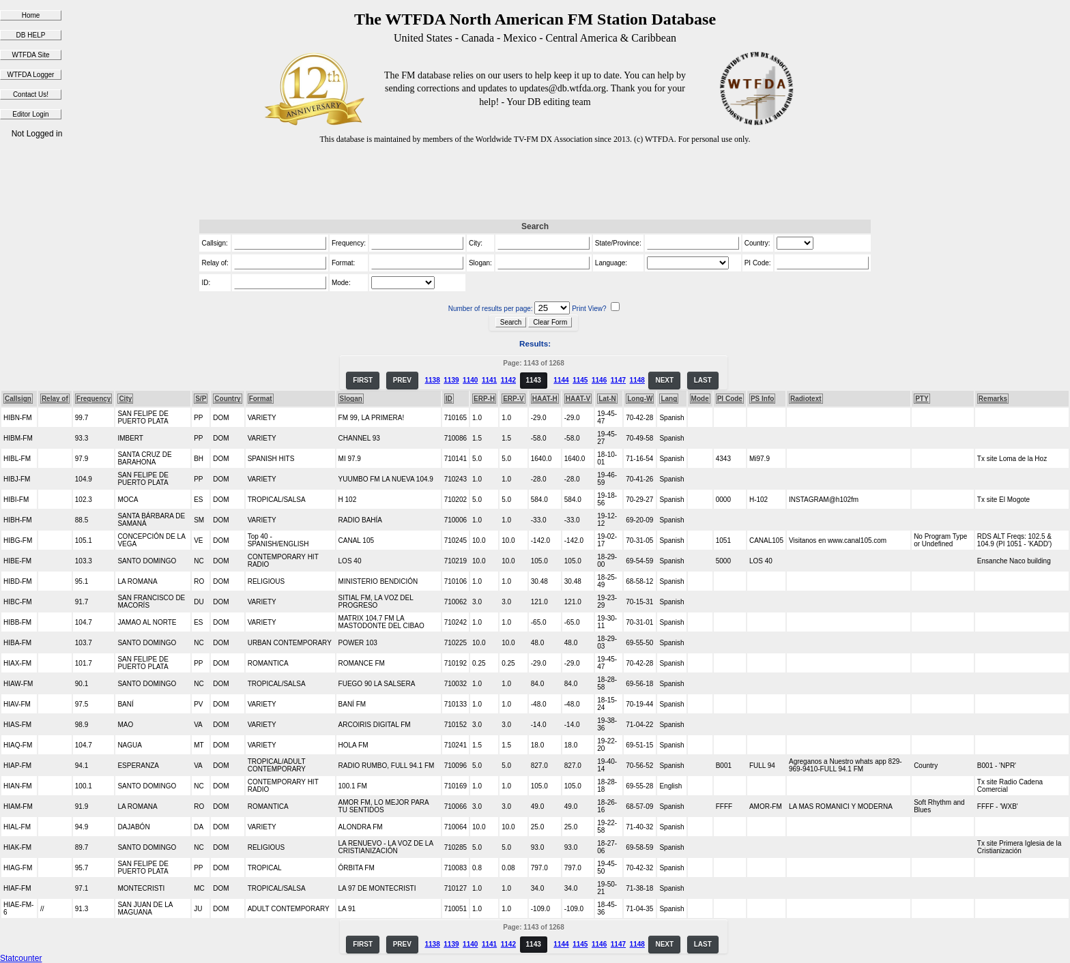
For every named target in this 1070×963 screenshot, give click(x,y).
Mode (700, 398)
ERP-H (484, 398)
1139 (451, 380)
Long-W (639, 398)
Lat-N (607, 398)
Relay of (55, 398)
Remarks (993, 398)
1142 (508, 380)
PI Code (729, 398)
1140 (470, 380)
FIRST (363, 380)
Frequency (93, 398)
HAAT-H (545, 398)
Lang (669, 398)
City (125, 398)
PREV (402, 380)
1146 (599, 380)
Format (260, 398)
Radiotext (806, 398)
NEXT (664, 380)
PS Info (762, 398)
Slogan (351, 398)
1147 (618, 380)
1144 (560, 380)
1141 (489, 380)
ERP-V (513, 398)
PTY (921, 398)
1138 (431, 380)
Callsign (18, 398)
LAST (703, 380)
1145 (580, 380)
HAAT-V (578, 398)
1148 (637, 380)
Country (227, 398)
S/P (200, 398)
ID (449, 398)
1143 (533, 380)
